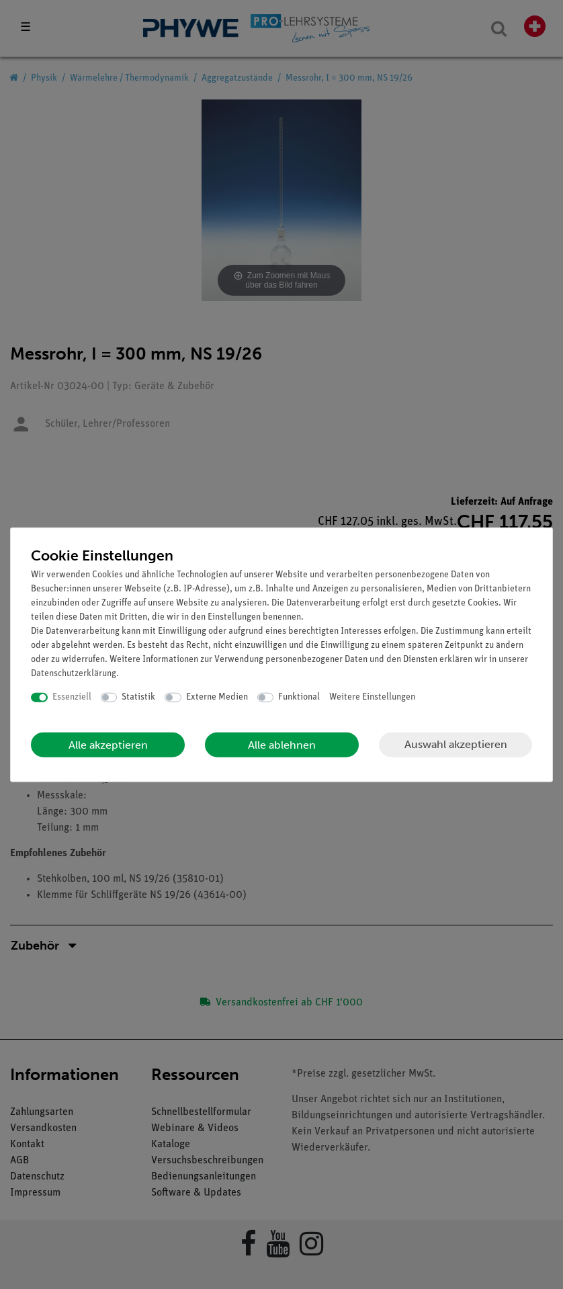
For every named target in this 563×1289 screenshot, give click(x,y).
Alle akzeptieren (108, 744)
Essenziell (71, 697)
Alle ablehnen (282, 744)
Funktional (299, 697)
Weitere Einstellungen (372, 697)
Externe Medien (217, 697)
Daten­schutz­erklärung (73, 674)
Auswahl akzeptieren (455, 744)
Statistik (138, 697)
